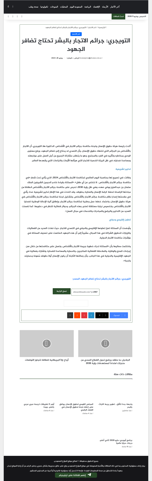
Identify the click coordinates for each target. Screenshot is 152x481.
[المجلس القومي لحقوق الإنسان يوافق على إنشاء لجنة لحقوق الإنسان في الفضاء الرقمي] (76, 391)
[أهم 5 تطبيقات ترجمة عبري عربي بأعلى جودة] (37, 391)
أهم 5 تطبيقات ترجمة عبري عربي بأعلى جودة (39, 406)
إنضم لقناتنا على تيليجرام (75, 475)
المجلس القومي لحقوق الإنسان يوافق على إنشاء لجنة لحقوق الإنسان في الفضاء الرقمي (76, 407)
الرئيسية (102, 27)
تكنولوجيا (44, 7)
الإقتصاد (96, 7)
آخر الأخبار (114, 7)
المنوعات (54, 7)
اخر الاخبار (92, 27)
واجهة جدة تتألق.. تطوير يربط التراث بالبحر (115, 406)
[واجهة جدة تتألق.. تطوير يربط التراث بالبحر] (115, 391)
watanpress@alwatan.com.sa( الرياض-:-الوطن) (84, 58)
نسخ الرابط (61, 291)
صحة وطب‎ (33, 7)
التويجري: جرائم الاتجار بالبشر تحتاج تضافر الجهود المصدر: (101, 279)
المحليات (64, 7)
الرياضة (87, 7)
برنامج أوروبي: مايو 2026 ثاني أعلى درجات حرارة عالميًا (116, 442)
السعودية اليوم (76, 7)
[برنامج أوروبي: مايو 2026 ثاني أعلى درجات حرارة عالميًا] (115, 428)
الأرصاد (105, 7)
